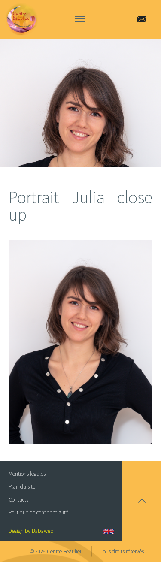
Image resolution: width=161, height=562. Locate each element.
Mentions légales (27, 473)
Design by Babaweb (31, 531)
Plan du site (22, 486)
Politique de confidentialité (38, 512)
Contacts (18, 499)
